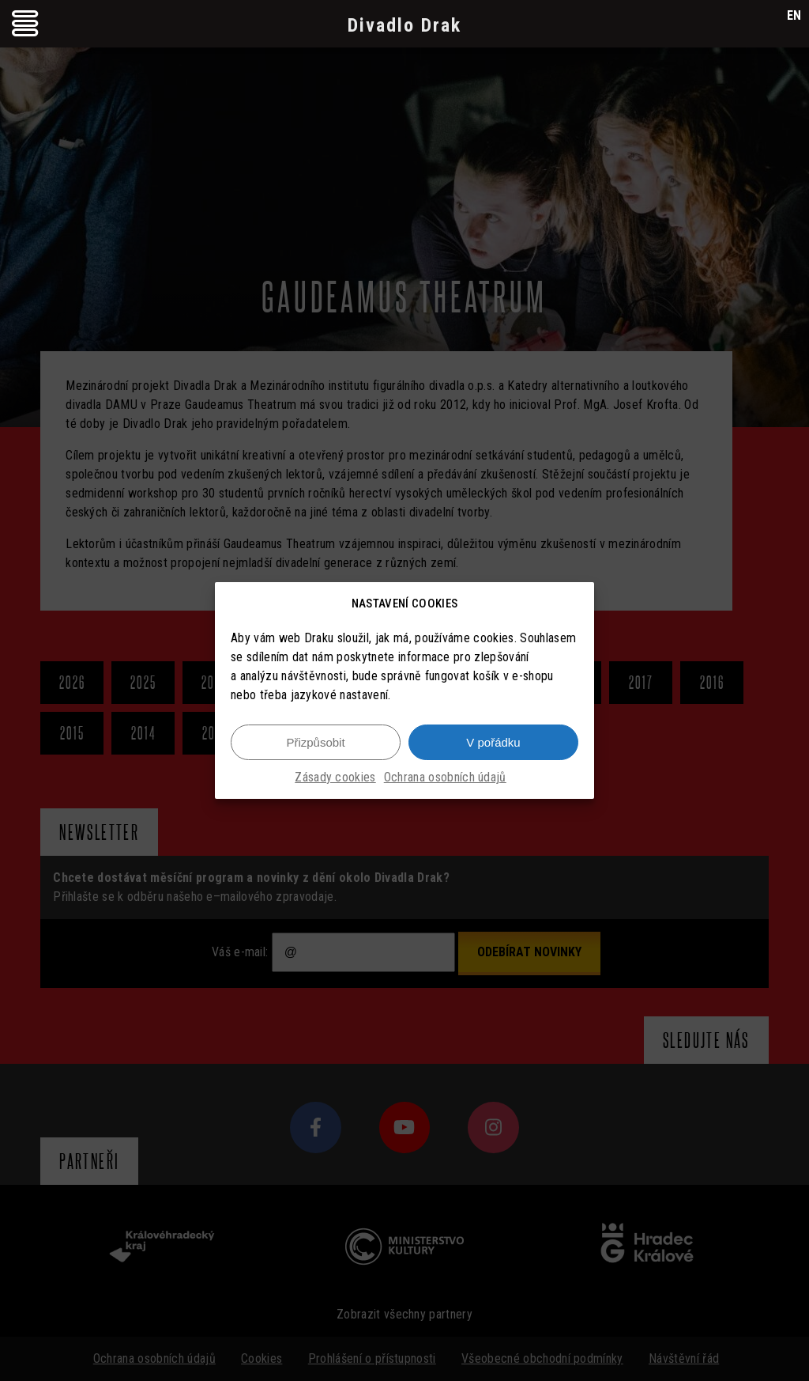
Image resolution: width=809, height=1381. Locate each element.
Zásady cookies (335, 777)
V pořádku (493, 742)
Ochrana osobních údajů (445, 777)
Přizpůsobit (315, 742)
